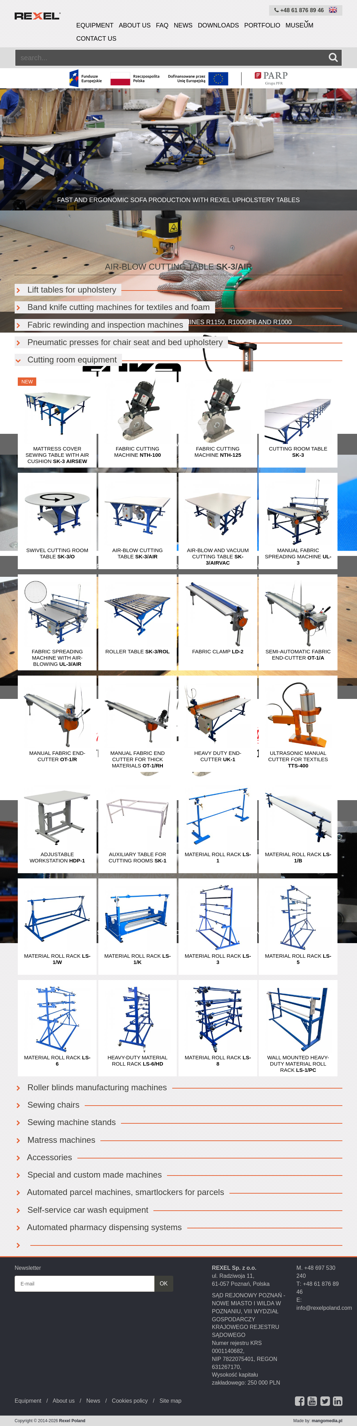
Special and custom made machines (88, 1174)
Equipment (95, 25)
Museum (299, 25)
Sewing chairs (47, 1104)
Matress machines (55, 1140)
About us (135, 25)
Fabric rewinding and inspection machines (99, 324)
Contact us (96, 38)
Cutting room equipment (66, 359)
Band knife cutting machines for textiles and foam (112, 307)
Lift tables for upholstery (65, 289)
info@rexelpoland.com (324, 1308)
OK (164, 1283)
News (183, 25)
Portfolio (262, 25)
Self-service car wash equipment (81, 1209)
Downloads (218, 25)
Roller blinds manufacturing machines (91, 1087)
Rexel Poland (72, 1420)
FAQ (162, 25)
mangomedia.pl (327, 1420)
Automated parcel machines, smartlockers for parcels (119, 1192)
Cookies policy (130, 1401)
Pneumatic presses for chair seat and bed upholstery (119, 342)
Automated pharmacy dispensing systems (98, 1227)
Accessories (43, 1157)
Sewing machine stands (65, 1122)
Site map (170, 1401)
